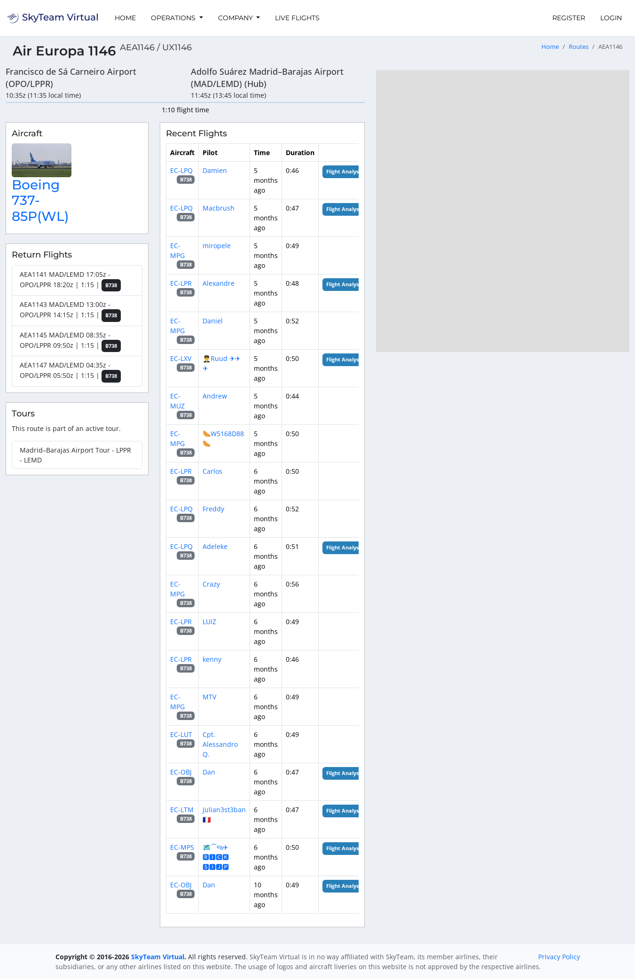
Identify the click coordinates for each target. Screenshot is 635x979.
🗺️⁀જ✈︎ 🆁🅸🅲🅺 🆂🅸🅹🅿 (216, 857)
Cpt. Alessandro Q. (220, 744)
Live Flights (297, 18)
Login (611, 18)
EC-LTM (182, 809)
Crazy (211, 584)
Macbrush (219, 208)
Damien (215, 170)
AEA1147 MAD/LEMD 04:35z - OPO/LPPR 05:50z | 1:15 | (70, 371)
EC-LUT (181, 734)
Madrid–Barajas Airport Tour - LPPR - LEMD (75, 455)
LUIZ (209, 621)
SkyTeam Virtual (157, 956)
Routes (578, 47)
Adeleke (215, 546)
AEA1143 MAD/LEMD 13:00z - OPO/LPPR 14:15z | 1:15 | (70, 311)
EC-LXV (180, 358)
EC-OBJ (181, 772)
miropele (217, 245)
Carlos (212, 471)
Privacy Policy (559, 956)
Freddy (213, 508)
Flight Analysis (344, 171)
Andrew (215, 396)
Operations (174, 18)
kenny (212, 659)
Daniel (213, 320)
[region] (502, 211)
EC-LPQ (181, 170)
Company (236, 18)
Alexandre (219, 283)
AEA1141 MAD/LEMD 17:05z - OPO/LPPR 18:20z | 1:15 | (70, 281)
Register (568, 18)
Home (125, 18)
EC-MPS (182, 847)
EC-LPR (181, 283)
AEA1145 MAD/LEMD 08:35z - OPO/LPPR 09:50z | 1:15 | (70, 341)
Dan (209, 772)
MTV (209, 696)
